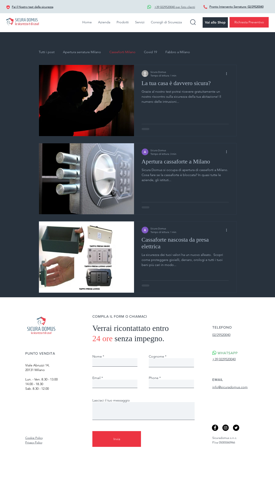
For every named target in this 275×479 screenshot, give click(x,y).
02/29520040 (255, 7)
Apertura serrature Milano (82, 52)
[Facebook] (215, 428)
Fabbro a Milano (177, 52)
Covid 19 (150, 52)
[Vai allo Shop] (215, 22)
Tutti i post (46, 52)
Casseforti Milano (122, 52)
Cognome (156, 356)
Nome (97, 356)
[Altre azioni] (228, 73)
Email (96, 378)
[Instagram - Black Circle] (225, 428)
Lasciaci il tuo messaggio (111, 400)
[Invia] (116, 439)
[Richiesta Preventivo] (249, 22)
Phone (153, 378)
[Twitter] (236, 428)
